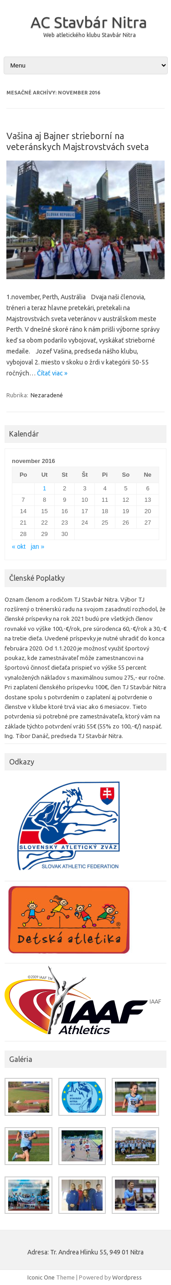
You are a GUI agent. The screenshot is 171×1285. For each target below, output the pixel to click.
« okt (19, 546)
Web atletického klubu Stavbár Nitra (89, 35)
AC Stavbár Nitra (89, 22)
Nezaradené (47, 395)
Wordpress (127, 1277)
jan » (37, 546)
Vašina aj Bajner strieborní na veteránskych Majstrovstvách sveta (77, 141)
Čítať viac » (52, 373)
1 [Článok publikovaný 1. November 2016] (44, 488)
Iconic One (41, 1277)
